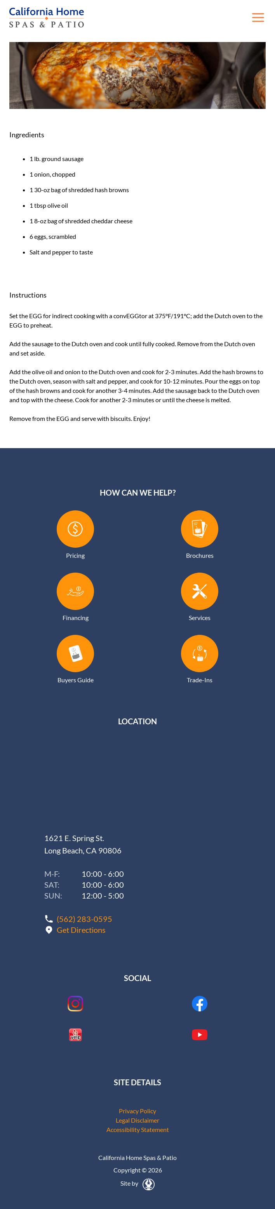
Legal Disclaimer (137, 1120)
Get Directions (81, 929)
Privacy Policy (137, 1110)
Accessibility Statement (137, 1129)
